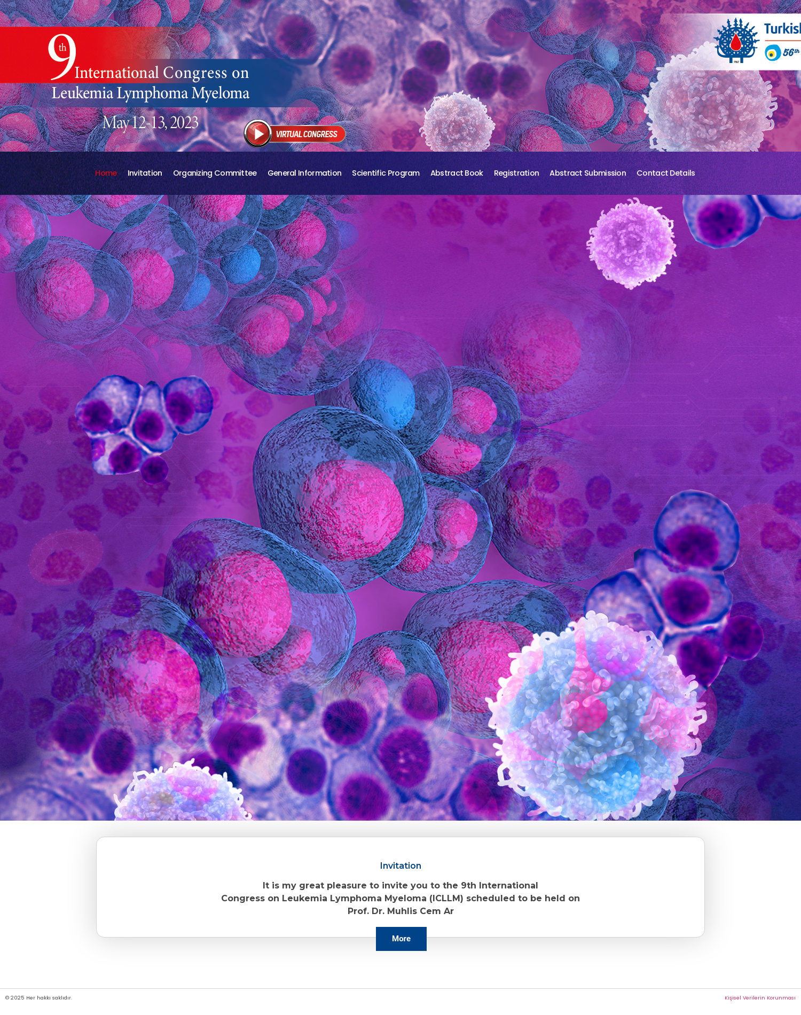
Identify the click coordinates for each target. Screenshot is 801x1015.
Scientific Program (385, 173)
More (401, 938)
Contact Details (666, 173)
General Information (305, 173)
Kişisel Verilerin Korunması (760, 997)
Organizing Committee (215, 173)
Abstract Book (456, 173)
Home (105, 173)
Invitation (145, 173)
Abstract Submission (587, 173)
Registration (516, 173)
